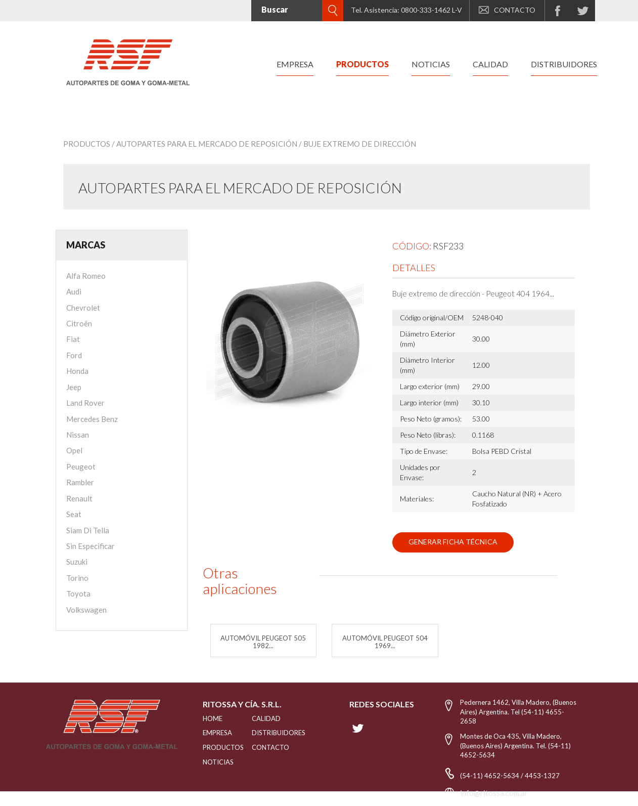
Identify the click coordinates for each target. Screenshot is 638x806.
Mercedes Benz (92, 418)
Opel (74, 450)
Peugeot (81, 466)
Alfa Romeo (86, 275)
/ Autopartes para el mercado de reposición (204, 143)
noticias (431, 64)
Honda (77, 370)
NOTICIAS (214, 762)
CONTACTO (507, 10)
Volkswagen (86, 609)
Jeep (73, 387)
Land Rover (85, 402)
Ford (74, 355)
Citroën (79, 323)
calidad (490, 64)
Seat (73, 514)
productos (362, 64)
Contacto (270, 747)
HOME (212, 718)
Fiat (73, 339)
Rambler (80, 482)
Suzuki (76, 561)
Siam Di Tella (87, 530)
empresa (295, 64)
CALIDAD (266, 718)
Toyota (78, 593)
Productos (86, 143)
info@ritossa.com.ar (494, 792)
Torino (77, 577)
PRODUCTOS (214, 747)
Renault (79, 498)
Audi (73, 291)
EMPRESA (214, 733)
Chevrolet (83, 307)
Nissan (77, 434)
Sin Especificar (90, 545)
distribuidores (564, 64)
